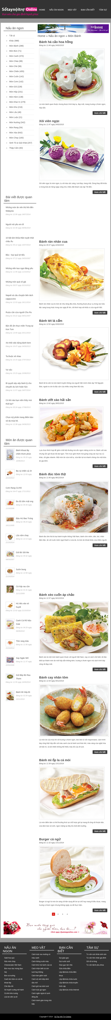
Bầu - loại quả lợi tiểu (15, 255)
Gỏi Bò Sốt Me (22, 552)
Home (42, 10)
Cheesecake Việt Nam (12, 965)
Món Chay (13, 138)
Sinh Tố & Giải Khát (18, 143)
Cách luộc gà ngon (39, 990)
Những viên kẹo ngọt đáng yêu (19, 268)
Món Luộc (13, 117)
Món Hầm (13, 97)
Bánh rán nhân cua (53, 241)
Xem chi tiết (100, 113)
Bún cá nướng (9, 976)
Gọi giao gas (64, 958)
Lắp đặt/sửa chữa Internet (69, 990)
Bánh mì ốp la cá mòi (54, 760)
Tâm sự (103, 10)
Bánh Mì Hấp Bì (23, 692)
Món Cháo (14, 61)
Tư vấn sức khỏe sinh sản (96, 954)
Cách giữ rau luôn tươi (40, 986)
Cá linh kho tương (11, 993)
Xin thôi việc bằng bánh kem (18, 343)
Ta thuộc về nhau (13, 356)
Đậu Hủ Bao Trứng (24, 518)
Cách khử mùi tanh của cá (42, 965)
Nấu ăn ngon (56, 10)
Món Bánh (13, 46)
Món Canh (14, 56)
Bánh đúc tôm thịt (52, 474)
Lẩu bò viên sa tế (10, 997)
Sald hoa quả (9, 958)
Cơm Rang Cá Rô (14, 488)
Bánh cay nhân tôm (53, 677)
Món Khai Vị (14, 102)
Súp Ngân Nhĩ (22, 658)
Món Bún (13, 51)
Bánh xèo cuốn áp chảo (56, 595)
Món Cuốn (14, 76)
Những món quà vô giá (16, 282)
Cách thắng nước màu (40, 961)
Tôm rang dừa (22, 641)
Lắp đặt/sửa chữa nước (68, 979)
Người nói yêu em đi (15, 224)
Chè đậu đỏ (8, 986)
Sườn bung (21, 569)
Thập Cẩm (14, 148)
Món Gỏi (13, 87)
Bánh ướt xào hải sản (55, 400)
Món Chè (13, 66)
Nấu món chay (9, 961)
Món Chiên (14, 71)
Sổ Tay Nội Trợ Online (62, 1017)
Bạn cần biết (88, 10)
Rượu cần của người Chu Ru (19, 312)
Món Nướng (14, 122)
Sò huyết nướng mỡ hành (14, 990)
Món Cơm (13, 81)
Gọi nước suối (64, 961)
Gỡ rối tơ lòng (91, 961)
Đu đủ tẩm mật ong (24, 501)
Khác (11, 41)
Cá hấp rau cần (23, 586)
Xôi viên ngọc (49, 121)
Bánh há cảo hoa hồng (56, 42)
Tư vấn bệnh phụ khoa (95, 965)
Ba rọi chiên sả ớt (24, 471)
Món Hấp (13, 92)
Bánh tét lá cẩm (50, 321)
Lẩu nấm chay (22, 535)
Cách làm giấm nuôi (39, 976)
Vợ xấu (9, 370)
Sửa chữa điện (64, 969)
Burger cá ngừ (50, 839)
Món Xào (13, 132)
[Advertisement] (25, 173)
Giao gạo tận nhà (65, 965)
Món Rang (14, 127)
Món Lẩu (13, 112)
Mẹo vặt (72, 10)
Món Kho (13, 107)
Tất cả (12, 35)
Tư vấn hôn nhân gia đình (96, 958)
